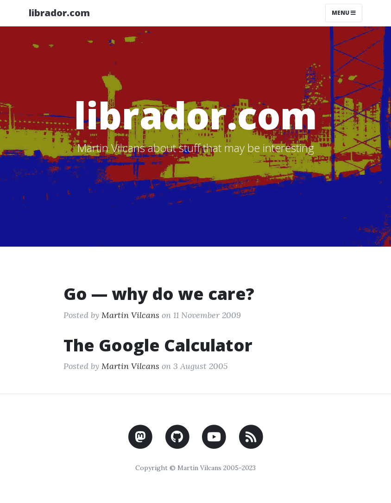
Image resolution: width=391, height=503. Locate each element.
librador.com (59, 12)
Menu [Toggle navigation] (344, 13)
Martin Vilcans (130, 315)
